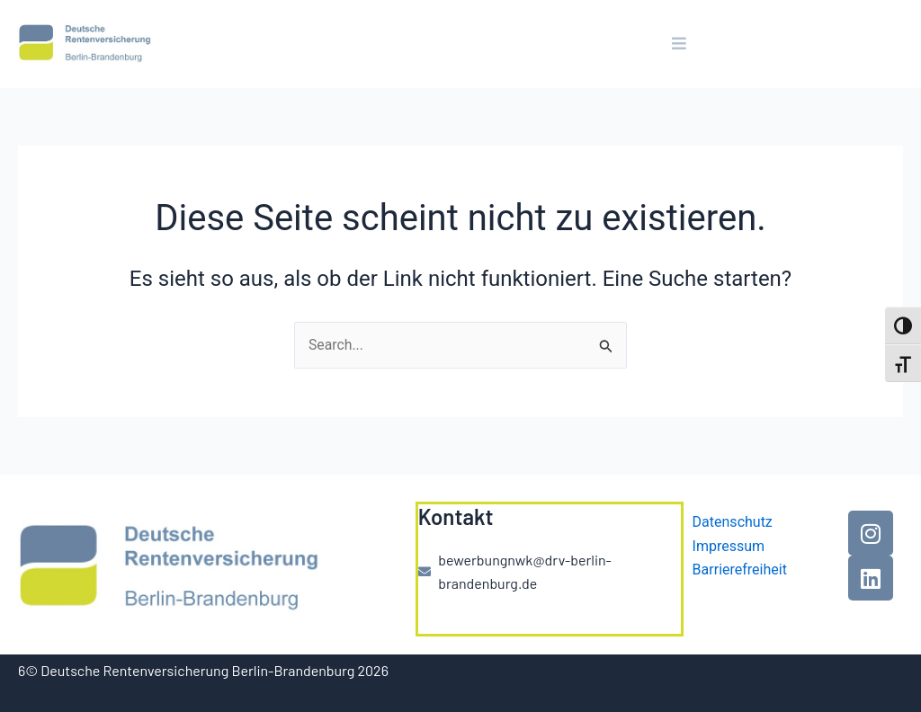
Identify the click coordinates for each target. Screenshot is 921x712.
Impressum (729, 546)
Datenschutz (733, 521)
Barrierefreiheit (740, 569)
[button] (679, 44)
